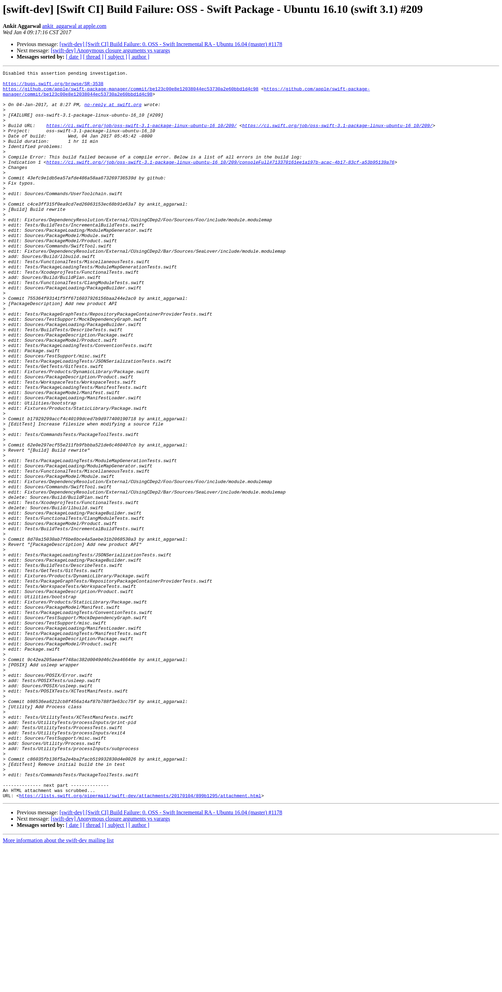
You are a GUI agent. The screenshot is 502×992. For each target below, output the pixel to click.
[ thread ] (93, 57)
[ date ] (74, 57)
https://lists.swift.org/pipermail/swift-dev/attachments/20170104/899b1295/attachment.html (140, 941)
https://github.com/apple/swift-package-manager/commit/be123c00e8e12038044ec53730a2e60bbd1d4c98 (130, 93)
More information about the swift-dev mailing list (58, 986)
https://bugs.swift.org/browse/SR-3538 (53, 86)
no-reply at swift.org (113, 112)
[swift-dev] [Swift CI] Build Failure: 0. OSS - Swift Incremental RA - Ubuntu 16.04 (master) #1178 (171, 44)
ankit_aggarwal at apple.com (74, 26)
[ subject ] (116, 57)
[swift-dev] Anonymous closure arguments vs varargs (110, 50)
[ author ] (139, 57)
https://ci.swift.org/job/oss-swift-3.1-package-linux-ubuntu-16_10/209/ (141, 137)
